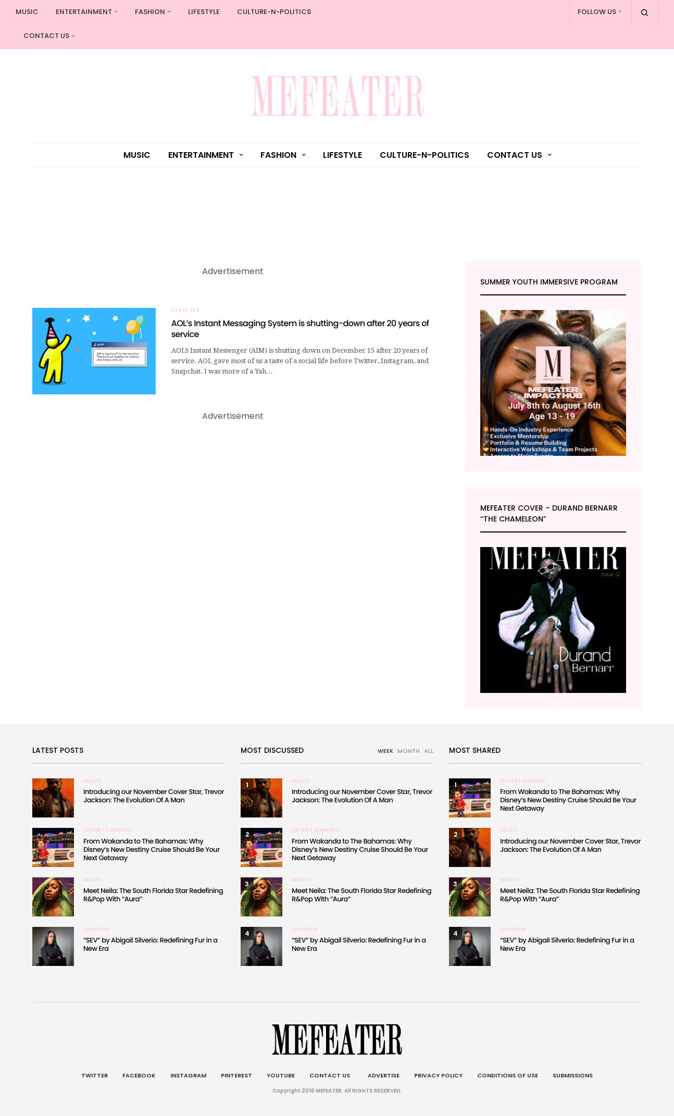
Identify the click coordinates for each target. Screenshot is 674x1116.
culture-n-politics (274, 12)
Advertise (382, 1075)
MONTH (408, 750)
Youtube (281, 1075)
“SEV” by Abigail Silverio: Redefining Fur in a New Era (150, 944)
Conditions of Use (507, 1075)
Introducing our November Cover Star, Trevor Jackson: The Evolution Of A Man (153, 796)
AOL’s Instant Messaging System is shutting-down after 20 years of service (300, 328)
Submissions (573, 1075)
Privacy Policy (438, 1075)
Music (27, 12)
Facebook (139, 1075)
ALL (428, 750)
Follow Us (597, 12)
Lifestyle (204, 12)
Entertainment (84, 12)
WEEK (385, 750)
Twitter (94, 1075)
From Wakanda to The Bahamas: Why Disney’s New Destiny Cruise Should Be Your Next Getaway (151, 849)
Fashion (150, 12)
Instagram (188, 1075)
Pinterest (236, 1075)
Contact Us (46, 36)
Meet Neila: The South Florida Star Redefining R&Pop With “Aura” (153, 895)
